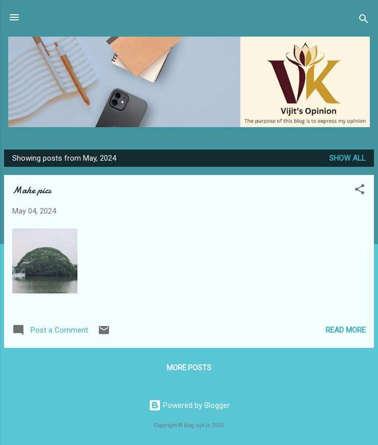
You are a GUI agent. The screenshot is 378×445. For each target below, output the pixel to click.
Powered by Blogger (189, 405)
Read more (346, 330)
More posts (189, 368)
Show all (347, 158)
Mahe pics (31, 190)
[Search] (364, 20)
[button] (360, 191)
